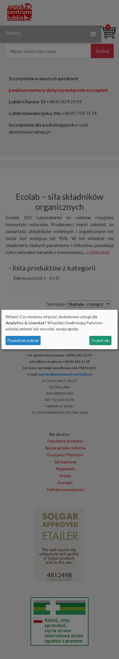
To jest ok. (100, 340)
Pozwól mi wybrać (23, 340)
